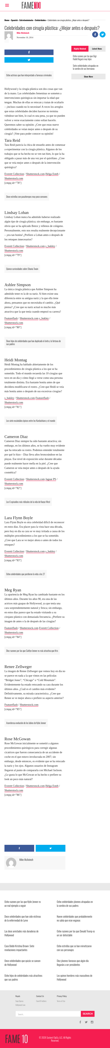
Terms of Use (61, 1001)
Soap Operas (19, 1001)
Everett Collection (14, 173)
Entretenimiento (26, 20)
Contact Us (40, 996)
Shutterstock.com (35, 173)
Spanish (14, 20)
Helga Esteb (51, 173)
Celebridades (40, 20)
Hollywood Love (20, 1005)
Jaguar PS (50, 479)
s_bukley (50, 246)
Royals (17, 996)
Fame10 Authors (41, 1001)
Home (6, 20)
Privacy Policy (62, 996)
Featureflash (11, 318)
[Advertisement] (34, 821)
